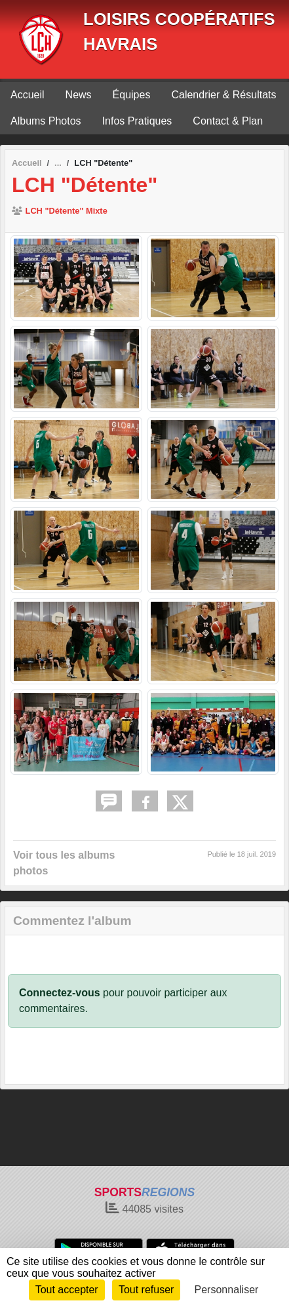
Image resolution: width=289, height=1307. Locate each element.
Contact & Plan (228, 121)
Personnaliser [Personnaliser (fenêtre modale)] (227, 1289)
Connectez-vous (59, 992)
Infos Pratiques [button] (137, 121)
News (79, 94)
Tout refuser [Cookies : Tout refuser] (146, 1289)
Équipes (132, 94)
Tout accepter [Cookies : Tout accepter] (66, 1289)
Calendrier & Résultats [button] (223, 94)
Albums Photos (45, 121)
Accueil (27, 94)
